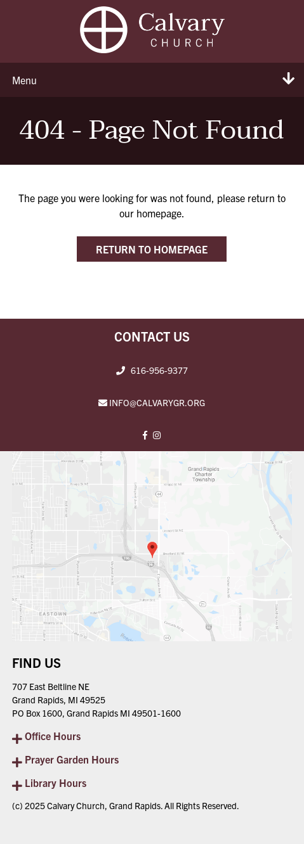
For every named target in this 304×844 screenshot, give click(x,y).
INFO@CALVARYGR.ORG (157, 402)
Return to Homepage (152, 249)
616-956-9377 (159, 370)
